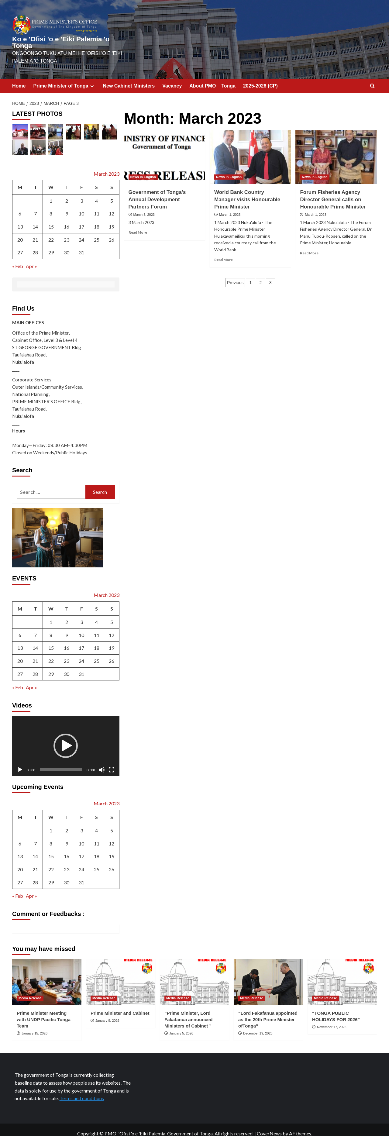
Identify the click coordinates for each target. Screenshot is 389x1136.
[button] (65, 738)
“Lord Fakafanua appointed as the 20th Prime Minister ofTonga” (268, 1012)
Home (19, 78)
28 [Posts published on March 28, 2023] (35, 245)
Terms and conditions (82, 1091)
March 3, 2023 (144, 207)
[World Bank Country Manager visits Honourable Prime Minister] (250, 149)
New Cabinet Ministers (129, 78)
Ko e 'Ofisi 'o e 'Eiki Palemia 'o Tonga (65, 39)
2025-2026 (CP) (260, 78)
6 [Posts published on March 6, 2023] (20, 206)
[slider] (61, 762)
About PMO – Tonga (212, 78)
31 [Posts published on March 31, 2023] (81, 245)
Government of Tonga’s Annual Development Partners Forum (157, 192)
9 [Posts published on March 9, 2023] (66, 206)
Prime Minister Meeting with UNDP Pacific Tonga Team (44, 1012)
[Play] (20, 762)
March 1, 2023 (229, 207)
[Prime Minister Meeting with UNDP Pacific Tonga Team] (46, 975)
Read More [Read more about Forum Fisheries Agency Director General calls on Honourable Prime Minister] (309, 245)
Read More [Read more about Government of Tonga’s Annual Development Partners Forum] (138, 225)
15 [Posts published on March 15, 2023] (51, 219)
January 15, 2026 (34, 1026)
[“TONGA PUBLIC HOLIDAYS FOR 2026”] (342, 975)
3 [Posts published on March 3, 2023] (81, 193)
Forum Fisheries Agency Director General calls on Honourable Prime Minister (333, 192)
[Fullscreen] (111, 762)
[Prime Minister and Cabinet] (120, 975)
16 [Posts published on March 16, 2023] (66, 219)
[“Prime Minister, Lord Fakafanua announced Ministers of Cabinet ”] (194, 975)
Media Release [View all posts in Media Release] (30, 990)
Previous (235, 275)
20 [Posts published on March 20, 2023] (20, 232)
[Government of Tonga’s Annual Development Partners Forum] (164, 149)
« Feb (17, 258)
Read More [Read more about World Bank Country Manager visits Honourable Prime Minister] (223, 252)
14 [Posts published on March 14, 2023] (35, 219)
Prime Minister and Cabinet (120, 1005)
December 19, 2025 (258, 1026)
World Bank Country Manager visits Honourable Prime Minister (247, 192)
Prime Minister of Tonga (64, 78)
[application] (65, 738)
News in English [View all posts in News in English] (143, 169)
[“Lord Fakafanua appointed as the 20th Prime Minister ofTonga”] (268, 975)
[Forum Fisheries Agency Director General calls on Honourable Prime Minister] (336, 149)
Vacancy (172, 78)
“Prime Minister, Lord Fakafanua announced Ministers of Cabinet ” (188, 1012)
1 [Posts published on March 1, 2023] (51, 193)
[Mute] (102, 762)
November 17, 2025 (331, 1019)
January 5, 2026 (181, 1026)
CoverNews (269, 1126)
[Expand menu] (91, 78)
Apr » (31, 258)
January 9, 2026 (107, 1013)
